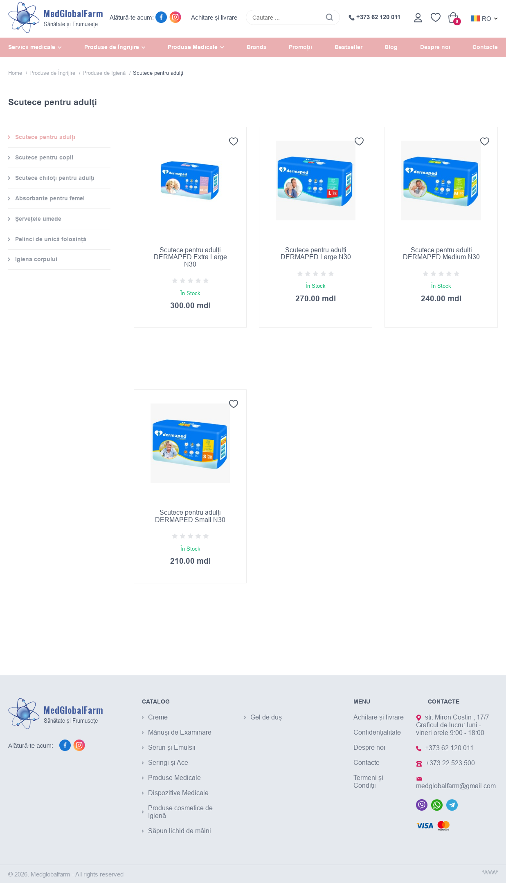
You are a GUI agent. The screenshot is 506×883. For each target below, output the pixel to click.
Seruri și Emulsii (172, 747)
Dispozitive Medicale (178, 792)
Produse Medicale (174, 777)
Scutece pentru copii (44, 157)
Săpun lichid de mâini (179, 830)
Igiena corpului (36, 259)
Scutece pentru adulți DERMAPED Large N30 (316, 253)
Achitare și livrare (214, 17)
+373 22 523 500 (450, 762)
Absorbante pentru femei (50, 198)
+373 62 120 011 (374, 17)
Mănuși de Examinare (179, 732)
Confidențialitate (377, 732)
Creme (158, 717)
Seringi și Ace (168, 762)
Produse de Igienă (105, 72)
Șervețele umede (38, 218)
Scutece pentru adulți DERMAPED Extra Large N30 (190, 257)
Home (16, 72)
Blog (391, 47)
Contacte (485, 47)
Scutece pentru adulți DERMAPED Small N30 (190, 516)
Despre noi (435, 47)
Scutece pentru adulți (45, 137)
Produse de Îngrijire (53, 72)
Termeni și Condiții (368, 781)
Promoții (300, 47)
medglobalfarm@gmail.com (456, 785)
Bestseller (348, 47)
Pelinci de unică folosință (50, 239)
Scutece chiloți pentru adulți (54, 178)
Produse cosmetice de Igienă (180, 811)
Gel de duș (266, 717)
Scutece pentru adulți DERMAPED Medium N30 (441, 253)
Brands (257, 47)
